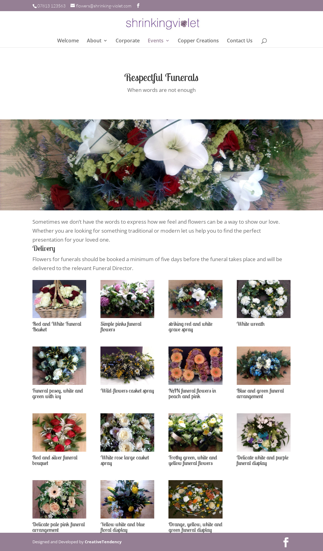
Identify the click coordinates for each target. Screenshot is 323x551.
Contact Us (240, 41)
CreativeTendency (103, 542)
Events (156, 41)
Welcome (68, 41)
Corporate (128, 41)
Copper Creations (198, 41)
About (94, 41)
